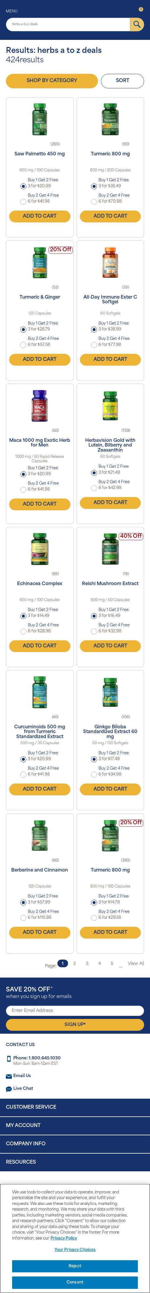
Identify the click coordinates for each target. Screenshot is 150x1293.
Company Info (26, 1144)
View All (136, 964)
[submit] (137, 24)
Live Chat (23, 1089)
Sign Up (75, 1024)
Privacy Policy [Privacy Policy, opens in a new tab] (64, 1238)
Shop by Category (52, 81)
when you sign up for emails (39, 993)
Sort (122, 81)
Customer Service (31, 1107)
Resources (21, 1162)
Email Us (22, 1076)
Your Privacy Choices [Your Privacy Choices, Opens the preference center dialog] (75, 1250)
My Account (23, 1125)
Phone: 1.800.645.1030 (37, 1058)
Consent (75, 1282)
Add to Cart (40, 216)
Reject (75, 1266)
